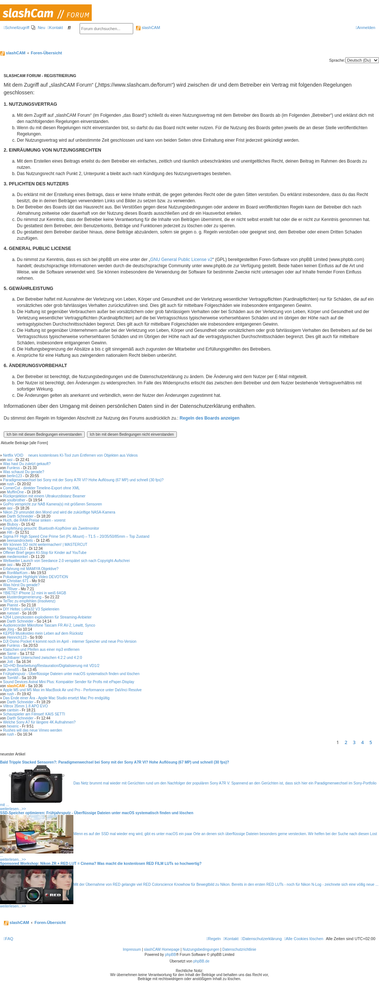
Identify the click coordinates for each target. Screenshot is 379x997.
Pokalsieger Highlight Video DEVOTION (35, 577)
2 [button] (346, 742)
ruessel (13, 613)
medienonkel (17, 557)
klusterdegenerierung (24, 597)
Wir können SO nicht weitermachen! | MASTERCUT (45, 545)
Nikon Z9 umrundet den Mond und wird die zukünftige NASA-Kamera (59, 512)
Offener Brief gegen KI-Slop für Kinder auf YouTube (44, 553)
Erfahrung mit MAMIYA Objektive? (30, 569)
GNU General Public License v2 (181, 259)
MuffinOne (15, 492)
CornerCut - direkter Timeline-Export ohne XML (41, 488)
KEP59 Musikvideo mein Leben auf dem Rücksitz (43, 633)
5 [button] (370, 742)
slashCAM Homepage (161, 949)
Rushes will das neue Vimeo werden (32, 730)
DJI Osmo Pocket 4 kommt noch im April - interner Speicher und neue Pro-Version (69, 641)
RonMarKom (17, 573)
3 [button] (354, 742)
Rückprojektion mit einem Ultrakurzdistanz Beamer (44, 496)
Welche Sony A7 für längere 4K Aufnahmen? (39, 722)
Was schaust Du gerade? (23, 472)
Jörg (10, 629)
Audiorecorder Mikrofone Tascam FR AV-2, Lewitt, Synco (49, 625)
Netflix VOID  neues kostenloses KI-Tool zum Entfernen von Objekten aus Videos (70, 455)
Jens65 (13, 670)
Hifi (9, 532)
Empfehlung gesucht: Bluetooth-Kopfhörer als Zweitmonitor (51, 528)
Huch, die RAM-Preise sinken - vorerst (34, 520)
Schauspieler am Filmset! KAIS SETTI (34, 714)
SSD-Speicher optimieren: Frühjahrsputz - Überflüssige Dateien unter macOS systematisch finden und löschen (96, 813)
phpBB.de (201, 961)
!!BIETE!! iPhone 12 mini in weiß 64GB (34, 593)
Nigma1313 (16, 549)
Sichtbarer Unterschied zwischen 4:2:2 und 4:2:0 (42, 658)
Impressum (132, 949)
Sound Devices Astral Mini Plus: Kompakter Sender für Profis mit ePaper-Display (68, 682)
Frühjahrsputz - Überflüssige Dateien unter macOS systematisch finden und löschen (71, 674)
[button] (377, 742)
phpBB (170, 955)
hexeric (13, 726)
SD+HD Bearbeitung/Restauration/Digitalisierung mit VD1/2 (51, 666)
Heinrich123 (16, 637)
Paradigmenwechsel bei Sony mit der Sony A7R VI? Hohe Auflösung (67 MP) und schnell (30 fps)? (83, 480)
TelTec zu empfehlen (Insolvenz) (29, 601)
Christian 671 (18, 581)
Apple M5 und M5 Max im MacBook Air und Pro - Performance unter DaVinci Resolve (72, 690)
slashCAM (148, 27)
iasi (9, 460)
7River (12, 589)
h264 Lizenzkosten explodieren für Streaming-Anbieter (47, 617)
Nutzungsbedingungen (201, 949)
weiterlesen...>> (13, 809)
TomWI (12, 678)
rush (10, 484)
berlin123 (14, 476)
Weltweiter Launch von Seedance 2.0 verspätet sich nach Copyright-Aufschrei (66, 561)
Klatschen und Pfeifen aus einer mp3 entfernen (41, 650)
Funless (13, 468)
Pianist (12, 605)
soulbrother (16, 500)
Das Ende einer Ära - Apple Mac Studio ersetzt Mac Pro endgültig (56, 698)
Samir (12, 654)
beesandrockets (20, 541)
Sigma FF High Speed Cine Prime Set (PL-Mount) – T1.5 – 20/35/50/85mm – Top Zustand (76, 536)
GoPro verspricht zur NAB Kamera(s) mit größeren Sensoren (52, 504)
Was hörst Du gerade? (21, 585)
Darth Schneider (20, 516)
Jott (10, 662)
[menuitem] (38, 27)
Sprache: (337, 60)
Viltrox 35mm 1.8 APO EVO (25, 706)
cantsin (13, 710)
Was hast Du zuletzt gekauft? (27, 464)
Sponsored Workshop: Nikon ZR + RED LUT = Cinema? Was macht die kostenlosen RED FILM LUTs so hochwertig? (100, 864)
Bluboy (12, 524)
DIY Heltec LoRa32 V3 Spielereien (31, 609)
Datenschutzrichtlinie (239, 949)
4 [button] (362, 742)
